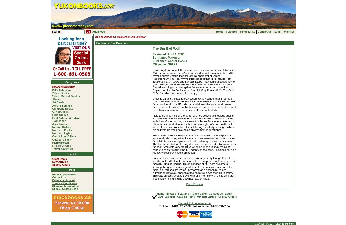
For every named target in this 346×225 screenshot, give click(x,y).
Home (220, 31)
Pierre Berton (61, 142)
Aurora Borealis (63, 105)
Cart (157, 196)
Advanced (98, 31)
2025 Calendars (63, 90)
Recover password (64, 174)
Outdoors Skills (63, 139)
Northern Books (63, 130)
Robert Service (62, 145)
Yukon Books (61, 93)
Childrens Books (63, 108)
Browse (171, 193)
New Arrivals (60, 161)
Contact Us (265, 31)
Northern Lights (63, 133)
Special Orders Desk (65, 188)
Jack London (61, 124)
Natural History (62, 127)
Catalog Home (186, 196)
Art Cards (59, 102)
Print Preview (194, 184)
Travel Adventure (64, 148)
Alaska (57, 99)
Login (277, 31)
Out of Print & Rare (65, 136)
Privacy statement (63, 180)
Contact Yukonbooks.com (194, 203)
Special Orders (227, 196)
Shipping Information (65, 186)
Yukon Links (247, 31)
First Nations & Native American (67, 119)
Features (231, 31)
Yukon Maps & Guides (67, 96)
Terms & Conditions (64, 183)
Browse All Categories (64, 86)
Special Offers (61, 164)
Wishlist (289, 31)
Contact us (59, 177)
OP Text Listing (206, 196)
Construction (61, 111)
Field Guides (61, 114)
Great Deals (59, 159)
